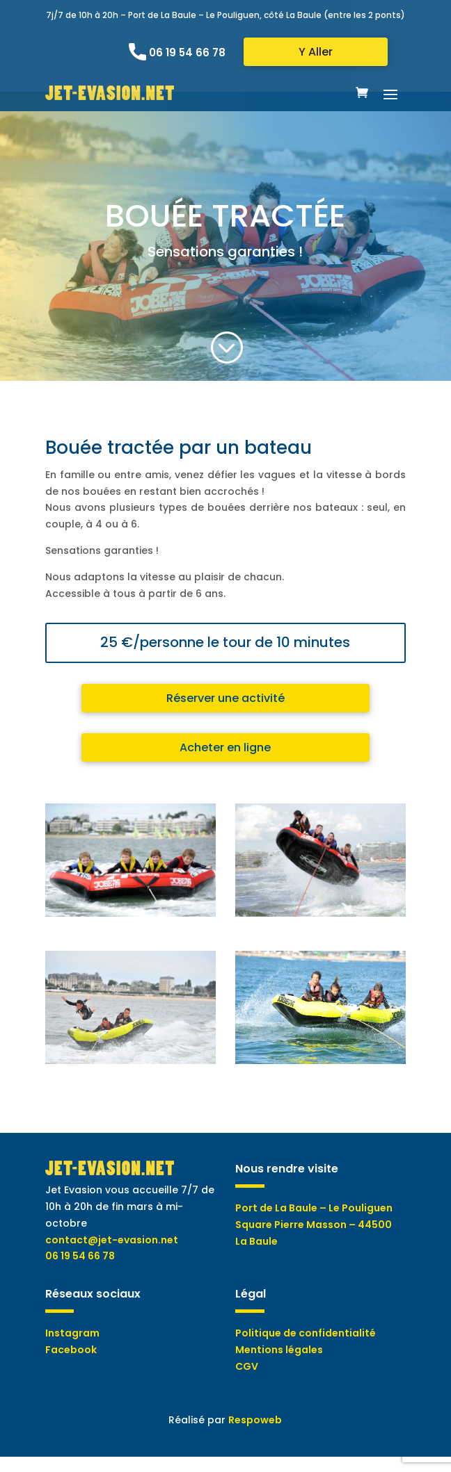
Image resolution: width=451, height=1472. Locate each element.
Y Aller (316, 52)
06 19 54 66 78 (187, 52)
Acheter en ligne (225, 747)
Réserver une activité (225, 698)
